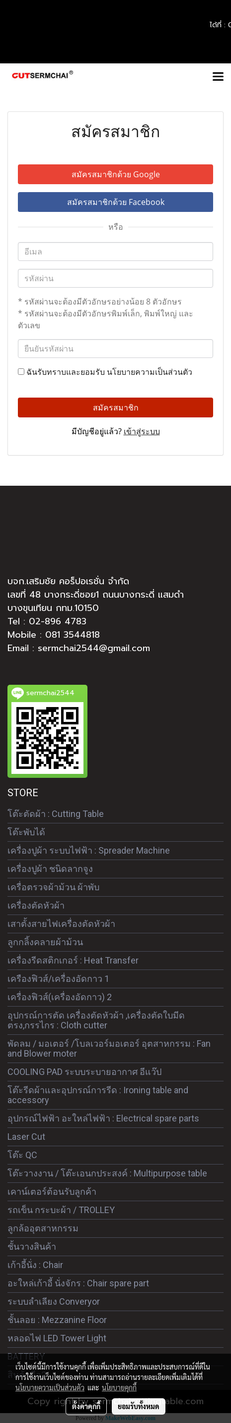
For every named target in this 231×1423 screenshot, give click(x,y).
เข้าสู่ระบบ (142, 431)
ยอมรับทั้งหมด (138, 1406)
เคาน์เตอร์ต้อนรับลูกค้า (51, 1191)
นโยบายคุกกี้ (119, 1387)
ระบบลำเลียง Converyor (53, 1301)
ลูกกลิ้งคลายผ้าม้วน (45, 942)
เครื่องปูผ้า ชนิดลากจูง (50, 869)
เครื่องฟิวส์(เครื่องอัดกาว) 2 (59, 997)
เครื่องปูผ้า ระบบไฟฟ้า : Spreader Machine (88, 850)
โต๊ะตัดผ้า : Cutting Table (55, 814)
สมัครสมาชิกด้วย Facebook (115, 202)
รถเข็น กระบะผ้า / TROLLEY (61, 1210)
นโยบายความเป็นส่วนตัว (149, 371)
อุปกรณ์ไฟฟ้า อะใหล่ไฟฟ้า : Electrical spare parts (103, 1118)
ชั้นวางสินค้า (31, 1246)
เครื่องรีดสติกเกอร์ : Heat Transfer (73, 960)
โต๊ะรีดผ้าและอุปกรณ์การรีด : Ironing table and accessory (97, 1095)
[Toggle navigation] (218, 77)
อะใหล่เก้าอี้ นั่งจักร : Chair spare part (78, 1283)
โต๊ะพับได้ (26, 832)
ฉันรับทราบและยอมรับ (105, 371)
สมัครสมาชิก (116, 407)
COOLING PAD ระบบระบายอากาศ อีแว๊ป (84, 1072)
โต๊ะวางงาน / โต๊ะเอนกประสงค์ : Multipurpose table (107, 1173)
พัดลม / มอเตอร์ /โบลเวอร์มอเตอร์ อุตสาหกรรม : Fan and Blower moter (109, 1048)
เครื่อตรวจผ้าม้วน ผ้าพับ (53, 887)
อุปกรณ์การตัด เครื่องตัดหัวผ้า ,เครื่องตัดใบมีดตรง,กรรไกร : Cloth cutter (96, 1020)
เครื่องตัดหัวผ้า (36, 905)
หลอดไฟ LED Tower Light (56, 1338)
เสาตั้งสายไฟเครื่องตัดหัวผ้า (61, 923)
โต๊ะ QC (22, 1155)
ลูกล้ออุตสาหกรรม (42, 1228)
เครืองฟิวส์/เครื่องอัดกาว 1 (58, 978)
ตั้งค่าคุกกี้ (86, 1406)
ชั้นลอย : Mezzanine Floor (57, 1320)
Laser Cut (26, 1136)
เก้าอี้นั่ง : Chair (35, 1265)
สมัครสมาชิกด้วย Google (116, 174)
